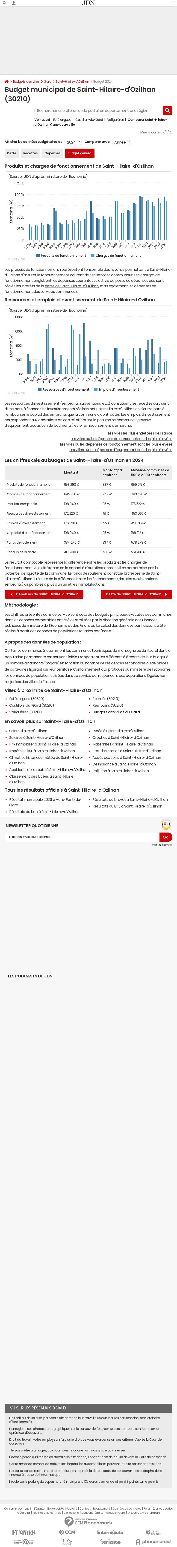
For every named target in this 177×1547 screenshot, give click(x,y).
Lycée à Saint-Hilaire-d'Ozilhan (118, 731)
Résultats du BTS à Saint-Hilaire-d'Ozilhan (127, 806)
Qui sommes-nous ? (17, 1508)
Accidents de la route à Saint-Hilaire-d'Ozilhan (48, 769)
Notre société (55, 1508)
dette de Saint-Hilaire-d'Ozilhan (72, 286)
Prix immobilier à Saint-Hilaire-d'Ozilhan (42, 744)
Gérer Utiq (23, 1512)
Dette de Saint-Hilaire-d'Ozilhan (136, 594)
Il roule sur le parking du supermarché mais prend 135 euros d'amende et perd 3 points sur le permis (83, 1481)
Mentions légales (92, 1512)
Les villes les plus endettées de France (140, 433)
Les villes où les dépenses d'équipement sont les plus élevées (120, 450)
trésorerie (136, 573)
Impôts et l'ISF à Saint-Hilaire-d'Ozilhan (42, 751)
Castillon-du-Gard (89, 119)
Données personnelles (126, 1508)
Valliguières (115, 119)
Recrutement (101, 1508)
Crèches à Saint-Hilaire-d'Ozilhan (120, 737)
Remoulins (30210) (107, 705)
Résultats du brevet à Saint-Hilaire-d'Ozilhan (130, 799)
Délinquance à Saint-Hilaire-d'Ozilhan (124, 764)
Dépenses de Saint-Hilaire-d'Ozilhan (44, 594)
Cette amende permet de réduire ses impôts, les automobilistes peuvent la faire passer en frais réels (85, 1463)
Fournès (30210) (106, 698)
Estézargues (62, 119)
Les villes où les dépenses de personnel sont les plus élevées (121, 438)
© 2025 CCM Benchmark (143, 1512)
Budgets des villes (26, 81)
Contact (85, 1508)
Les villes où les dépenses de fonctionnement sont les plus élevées (116, 444)
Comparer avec (96, 141)
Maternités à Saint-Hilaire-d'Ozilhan (122, 744)
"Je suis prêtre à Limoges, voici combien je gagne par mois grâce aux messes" (68, 1450)
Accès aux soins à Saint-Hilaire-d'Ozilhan (126, 757)
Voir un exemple (162, 845)
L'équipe (39, 1508)
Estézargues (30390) (26, 698)
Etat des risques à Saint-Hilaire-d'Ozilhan (126, 751)
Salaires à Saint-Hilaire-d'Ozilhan (36, 737)
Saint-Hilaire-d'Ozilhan (72, 81)
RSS (58, 1512)
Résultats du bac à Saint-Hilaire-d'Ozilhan (44, 811)
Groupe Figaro (115, 1512)
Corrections (71, 1512)
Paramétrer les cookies (158, 1508)
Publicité (71, 1508)
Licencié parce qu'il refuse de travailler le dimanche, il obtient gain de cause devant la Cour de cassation (87, 1457)
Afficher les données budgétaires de (33, 141)
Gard (47, 81)
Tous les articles (42, 1512)
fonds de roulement (89, 573)
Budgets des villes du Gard (116, 712)
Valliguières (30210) (25, 712)
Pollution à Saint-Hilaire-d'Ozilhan (120, 771)
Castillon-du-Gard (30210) (31, 705)
